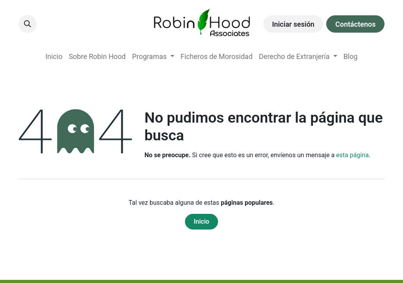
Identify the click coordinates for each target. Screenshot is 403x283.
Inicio (201, 221)
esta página (352, 155)
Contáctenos (355, 24)
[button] (27, 24)
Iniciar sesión (293, 24)
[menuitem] (53, 56)
